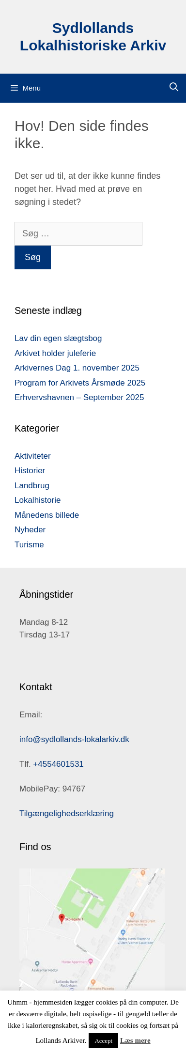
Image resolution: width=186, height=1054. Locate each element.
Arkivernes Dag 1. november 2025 (77, 367)
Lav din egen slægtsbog (58, 338)
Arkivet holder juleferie (55, 353)
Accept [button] (103, 1040)
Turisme (29, 544)
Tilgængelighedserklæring (66, 813)
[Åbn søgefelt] (174, 87)
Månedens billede (47, 515)
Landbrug (32, 485)
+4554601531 (58, 764)
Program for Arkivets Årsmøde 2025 (80, 383)
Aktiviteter (33, 456)
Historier (30, 470)
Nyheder (30, 529)
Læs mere (135, 1040)
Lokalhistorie (38, 500)
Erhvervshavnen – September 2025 (79, 397)
